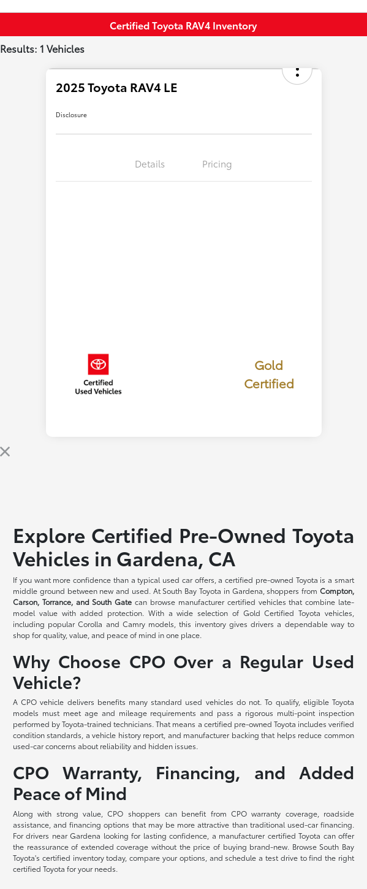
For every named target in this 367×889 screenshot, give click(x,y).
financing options (99, 824)
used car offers (188, 579)
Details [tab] (150, 163)
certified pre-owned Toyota (271, 579)
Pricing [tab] (217, 163)
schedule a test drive (261, 857)
